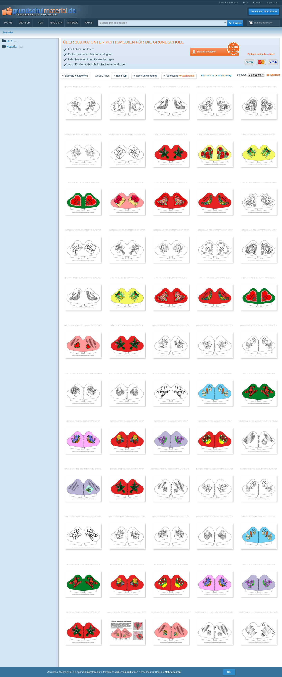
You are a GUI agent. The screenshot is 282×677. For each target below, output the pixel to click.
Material (72, 22)
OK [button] (229, 672)
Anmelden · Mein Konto (264, 11)
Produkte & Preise (228, 2)
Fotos (88, 22)
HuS (40, 22)
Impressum (272, 2)
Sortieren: (242, 74)
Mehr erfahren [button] (173, 672)
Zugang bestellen (218, 51)
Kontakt (257, 2)
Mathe (8, 22)
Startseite (8, 32)
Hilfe (245, 2)
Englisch (56, 22)
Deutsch (24, 22)
